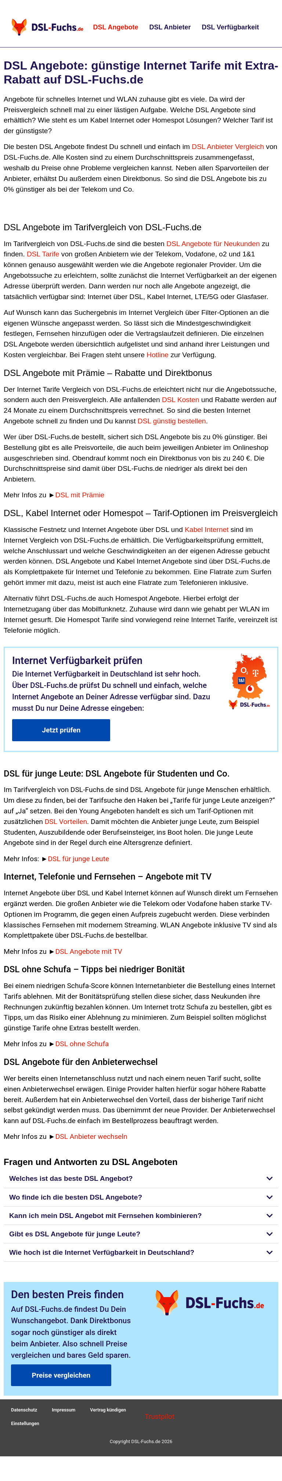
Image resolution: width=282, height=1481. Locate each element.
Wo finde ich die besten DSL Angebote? (75, 1197)
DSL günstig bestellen (172, 421)
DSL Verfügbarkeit (230, 27)
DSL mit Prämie (80, 495)
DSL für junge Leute (78, 859)
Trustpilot (159, 1419)
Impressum (65, 1411)
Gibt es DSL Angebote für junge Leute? (74, 1234)
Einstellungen (25, 1428)
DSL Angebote (115, 27)
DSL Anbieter (170, 27)
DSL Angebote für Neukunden (213, 244)
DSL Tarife (43, 254)
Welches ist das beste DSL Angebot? (71, 1178)
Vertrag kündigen (109, 1411)
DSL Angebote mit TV (88, 951)
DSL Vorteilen (66, 821)
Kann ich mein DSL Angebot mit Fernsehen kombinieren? (105, 1215)
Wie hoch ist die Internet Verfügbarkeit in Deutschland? (101, 1252)
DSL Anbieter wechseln (91, 1136)
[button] (141, 1178)
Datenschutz (24, 1411)
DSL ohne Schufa (82, 1044)
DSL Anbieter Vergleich (228, 146)
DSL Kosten (180, 400)
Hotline (158, 355)
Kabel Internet (206, 529)
